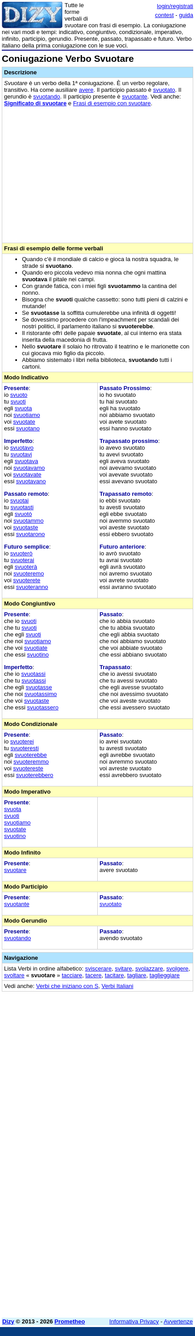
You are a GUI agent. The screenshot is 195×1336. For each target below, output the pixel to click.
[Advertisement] (97, 1213)
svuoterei (22, 741)
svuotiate (36, 647)
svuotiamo (26, 415)
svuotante (134, 96)
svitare (123, 968)
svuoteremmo (31, 761)
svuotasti (21, 507)
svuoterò (21, 553)
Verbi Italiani (118, 986)
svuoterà (26, 566)
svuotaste (25, 527)
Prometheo (70, 1321)
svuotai (19, 500)
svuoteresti (24, 748)
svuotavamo (29, 467)
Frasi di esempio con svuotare (112, 103)
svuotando (46, 96)
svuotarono (30, 534)
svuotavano (31, 481)
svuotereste (28, 768)
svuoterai (22, 560)
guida (186, 15)
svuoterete (26, 580)
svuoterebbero (34, 775)
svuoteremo (28, 573)
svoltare (14, 975)
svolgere (177, 968)
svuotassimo (41, 694)
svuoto (18, 394)
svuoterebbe (31, 755)
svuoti (18, 401)
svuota (23, 408)
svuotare (15, 870)
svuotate (24, 421)
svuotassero (42, 707)
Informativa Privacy (134, 1321)
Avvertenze (178, 1321)
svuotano (28, 428)
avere (86, 89)
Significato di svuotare (35, 103)
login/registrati (175, 6)
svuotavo (22, 447)
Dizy (8, 1321)
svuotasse (39, 687)
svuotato (164, 89)
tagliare (137, 975)
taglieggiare (165, 975)
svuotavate (27, 474)
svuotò (23, 514)
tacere (93, 975)
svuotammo (28, 520)
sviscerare (98, 968)
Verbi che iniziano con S (67, 986)
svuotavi (21, 454)
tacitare (114, 975)
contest (164, 15)
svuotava (26, 461)
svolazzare (149, 968)
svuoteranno (32, 587)
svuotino (37, 654)
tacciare (72, 975)
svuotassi (33, 673)
